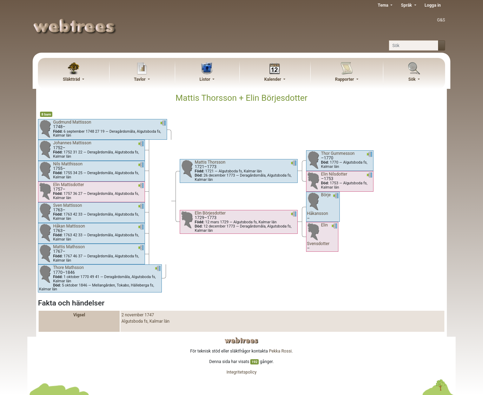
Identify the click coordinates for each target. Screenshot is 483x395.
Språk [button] (407, 5)
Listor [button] (205, 79)
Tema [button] (383, 5)
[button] (163, 124)
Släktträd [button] (72, 79)
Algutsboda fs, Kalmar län (145, 321)
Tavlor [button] (140, 79)
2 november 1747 (137, 314)
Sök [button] (412, 79)
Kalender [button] (273, 79)
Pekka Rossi (280, 351)
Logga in (433, 5)
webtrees (241, 340)
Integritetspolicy (241, 372)
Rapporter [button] (345, 79)
